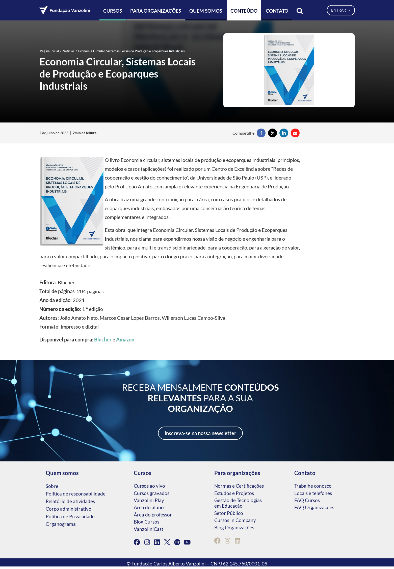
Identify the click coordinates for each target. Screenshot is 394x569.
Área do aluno (149, 507)
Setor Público (228, 513)
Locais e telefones (313, 493)
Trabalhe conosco (313, 486)
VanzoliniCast (148, 529)
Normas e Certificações (239, 486)
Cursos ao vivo (149, 486)
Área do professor (153, 514)
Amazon (125, 339)
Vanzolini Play (149, 500)
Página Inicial (49, 51)
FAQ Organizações (314, 507)
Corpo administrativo (68, 509)
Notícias (68, 51)
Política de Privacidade (70, 516)
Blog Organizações (234, 527)
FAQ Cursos (307, 500)
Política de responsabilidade (76, 494)
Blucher (103, 339)
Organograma (61, 524)
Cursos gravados (151, 493)
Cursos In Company (235, 520)
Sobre (52, 486)
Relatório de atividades (70, 501)
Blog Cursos (146, 522)
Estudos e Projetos (234, 493)
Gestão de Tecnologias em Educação (238, 503)
